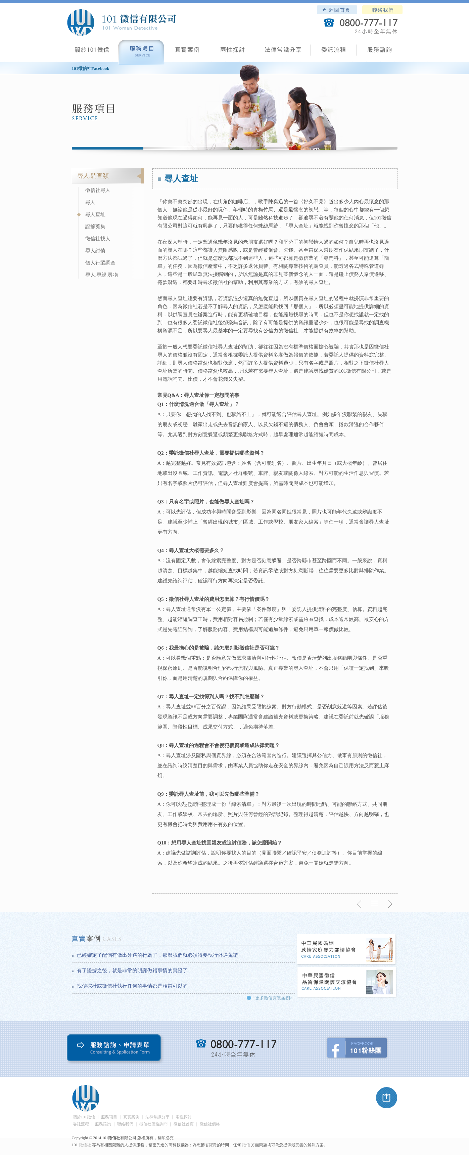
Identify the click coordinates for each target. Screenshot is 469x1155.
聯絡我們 (382, 9)
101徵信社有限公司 (121, 22)
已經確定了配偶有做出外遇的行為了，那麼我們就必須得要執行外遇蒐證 (157, 955)
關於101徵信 (84, 1117)
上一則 (359, 904)
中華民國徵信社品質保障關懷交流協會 (346, 982)
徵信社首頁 (184, 1124)
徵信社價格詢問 (153, 1124)
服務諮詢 (380, 52)
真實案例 (187, 52)
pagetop (386, 1098)
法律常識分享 (283, 52)
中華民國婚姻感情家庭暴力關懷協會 (346, 950)
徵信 (246, 1145)
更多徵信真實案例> (273, 997)
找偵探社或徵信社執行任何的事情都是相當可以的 (132, 986)
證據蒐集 (95, 226)
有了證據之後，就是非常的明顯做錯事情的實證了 (132, 970)
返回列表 (374, 904)
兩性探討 (233, 52)
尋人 (90, 202)
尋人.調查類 (93, 175)
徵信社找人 (97, 238)
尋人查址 (95, 214)
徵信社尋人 (97, 190)
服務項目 (141, 52)
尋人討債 (95, 250)
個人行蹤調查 (100, 262)
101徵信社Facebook (90, 68)
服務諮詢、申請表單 (115, 1049)
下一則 (389, 904)
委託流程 (334, 52)
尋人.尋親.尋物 (101, 275)
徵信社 (85, 1145)
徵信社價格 (210, 1124)
